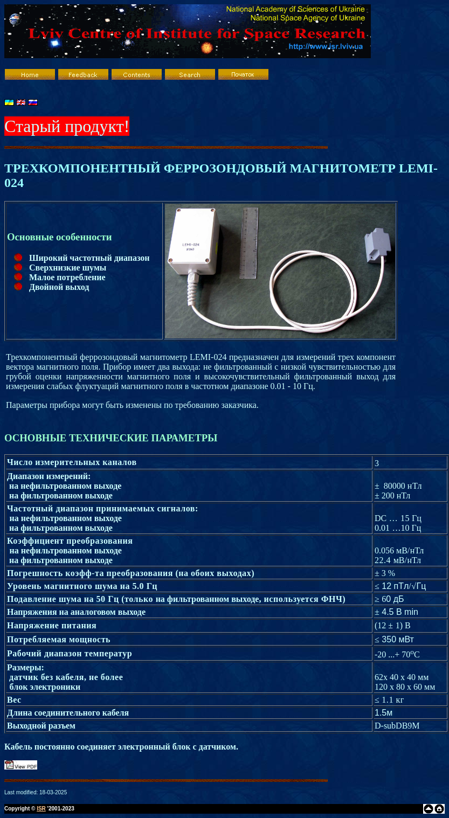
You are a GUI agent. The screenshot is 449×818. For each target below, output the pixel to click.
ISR (41, 809)
